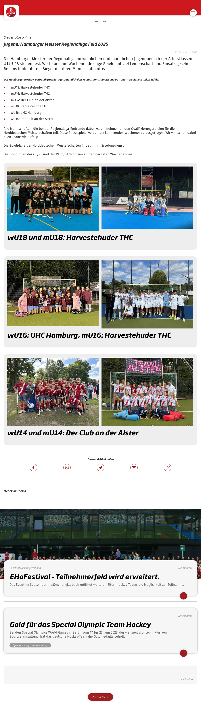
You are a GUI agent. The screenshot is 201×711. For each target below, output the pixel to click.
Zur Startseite (100, 697)
